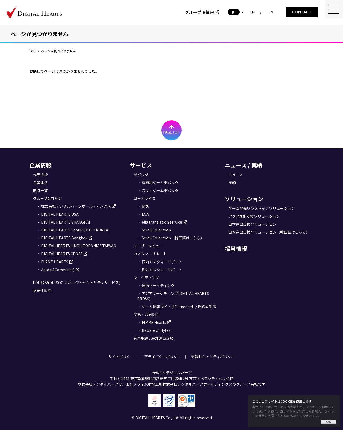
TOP (32, 51)
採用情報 (236, 249)
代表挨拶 (40, 174)
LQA (145, 214)
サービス (141, 165)
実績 (232, 182)
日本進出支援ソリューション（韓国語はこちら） (269, 232)
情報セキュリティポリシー (213, 356)
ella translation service (162, 222)
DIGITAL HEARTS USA (60, 214)
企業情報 (40, 165)
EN (252, 11)
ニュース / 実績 (243, 165)
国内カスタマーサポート (162, 261)
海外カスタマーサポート (162, 269)
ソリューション (244, 199)
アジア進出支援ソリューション (254, 216)
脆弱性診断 (42, 290)
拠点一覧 (40, 190)
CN (270, 11)
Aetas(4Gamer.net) (58, 269)
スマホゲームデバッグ (160, 190)
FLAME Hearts (154, 322)
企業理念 (40, 182)
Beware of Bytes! (157, 330)
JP (234, 11)
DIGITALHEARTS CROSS (61, 253)
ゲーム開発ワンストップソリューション (261, 208)
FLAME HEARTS (54, 261)
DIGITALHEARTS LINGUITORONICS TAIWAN (78, 245)
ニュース (235, 174)
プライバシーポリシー (162, 356)
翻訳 (145, 206)
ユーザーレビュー (148, 245)
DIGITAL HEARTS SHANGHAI (65, 222)
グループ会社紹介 (47, 198)
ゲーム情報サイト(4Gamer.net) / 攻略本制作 (179, 306)
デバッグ (141, 174)
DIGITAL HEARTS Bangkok (64, 237)
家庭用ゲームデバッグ (160, 182)
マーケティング (146, 277)
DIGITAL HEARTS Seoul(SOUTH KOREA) (75, 230)
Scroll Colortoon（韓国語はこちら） (173, 237)
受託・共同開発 (146, 314)
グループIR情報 (199, 12)
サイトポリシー (121, 356)
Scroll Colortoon (156, 230)
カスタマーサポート (150, 253)
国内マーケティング (158, 285)
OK (328, 421)
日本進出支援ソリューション (252, 224)
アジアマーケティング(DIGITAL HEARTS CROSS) (173, 296)
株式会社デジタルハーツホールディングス (76, 206)
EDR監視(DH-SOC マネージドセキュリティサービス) (76, 282)
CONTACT (301, 11)
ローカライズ (145, 198)
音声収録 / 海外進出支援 (153, 338)
